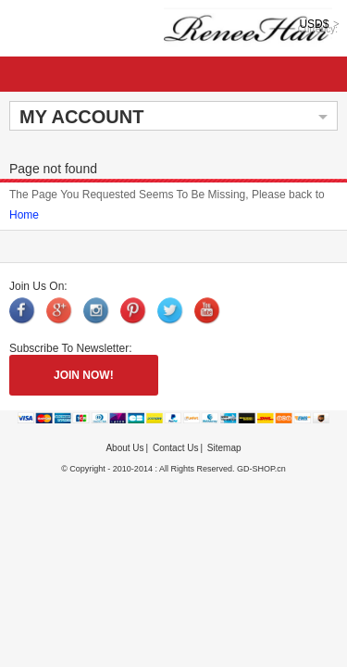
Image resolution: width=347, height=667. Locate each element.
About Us (124, 448)
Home (24, 214)
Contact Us (175, 448)
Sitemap (224, 448)
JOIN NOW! (84, 375)
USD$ (313, 24)
